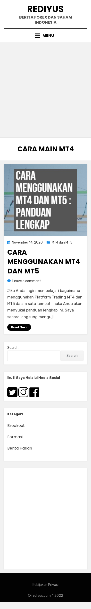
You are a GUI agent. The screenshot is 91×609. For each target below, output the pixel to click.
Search (12, 348)
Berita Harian (19, 448)
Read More (19, 327)
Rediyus (45, 9)
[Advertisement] (45, 90)
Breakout (16, 425)
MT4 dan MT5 (62, 242)
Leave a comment (26, 281)
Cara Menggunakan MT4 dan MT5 (43, 262)
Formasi (15, 437)
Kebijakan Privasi (45, 585)
